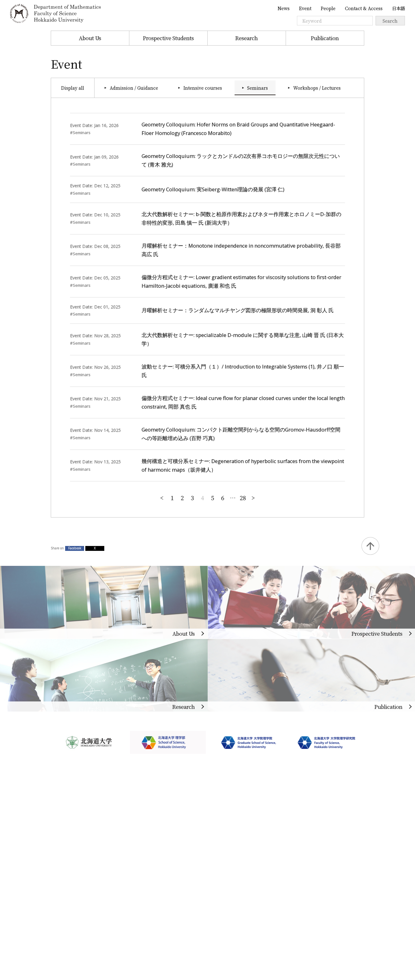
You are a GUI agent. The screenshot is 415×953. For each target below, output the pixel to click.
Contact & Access (364, 8)
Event (305, 8)
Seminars (257, 88)
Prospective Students (168, 38)
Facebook (74, 548)
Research (246, 38)
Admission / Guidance (134, 88)
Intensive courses (202, 88)
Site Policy (63, 880)
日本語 (398, 8)
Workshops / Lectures (317, 88)
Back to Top (370, 546)
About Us (90, 38)
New (162, 497)
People (328, 8)
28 (243, 498)
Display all (72, 88)
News (284, 8)
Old (253, 497)
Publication (325, 38)
